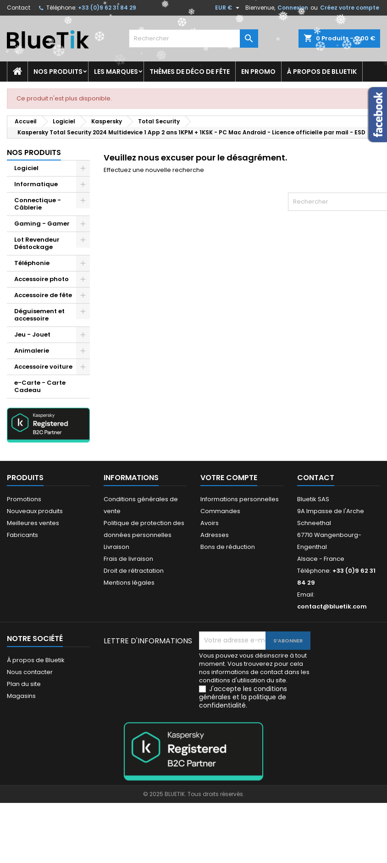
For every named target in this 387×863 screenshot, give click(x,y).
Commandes (220, 511)
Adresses (214, 535)
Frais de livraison (128, 558)
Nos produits (58, 71)
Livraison (116, 546)
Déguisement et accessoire (39, 315)
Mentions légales (129, 582)
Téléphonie (32, 263)
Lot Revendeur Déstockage (37, 243)
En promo (258, 71)
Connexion (292, 7)
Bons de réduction (227, 546)
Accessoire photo (41, 279)
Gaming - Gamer (42, 223)
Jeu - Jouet (32, 334)
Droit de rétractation (134, 570)
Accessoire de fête (43, 295)
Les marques (116, 71)
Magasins (21, 696)
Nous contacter (30, 672)
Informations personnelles (239, 499)
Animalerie (31, 350)
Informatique (36, 184)
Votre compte (228, 477)
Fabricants (22, 535)
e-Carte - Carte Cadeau (40, 386)
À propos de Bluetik (322, 71)
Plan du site (24, 684)
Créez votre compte (349, 7)
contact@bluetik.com (332, 606)
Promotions (24, 499)
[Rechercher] (193, 38)
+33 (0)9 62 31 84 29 (107, 7)
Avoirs (209, 523)
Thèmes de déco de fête (189, 71)
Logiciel (26, 168)
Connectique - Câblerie (37, 204)
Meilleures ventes (33, 523)
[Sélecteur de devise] (228, 8)
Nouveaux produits (35, 511)
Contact (18, 7)
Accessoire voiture (43, 366)
